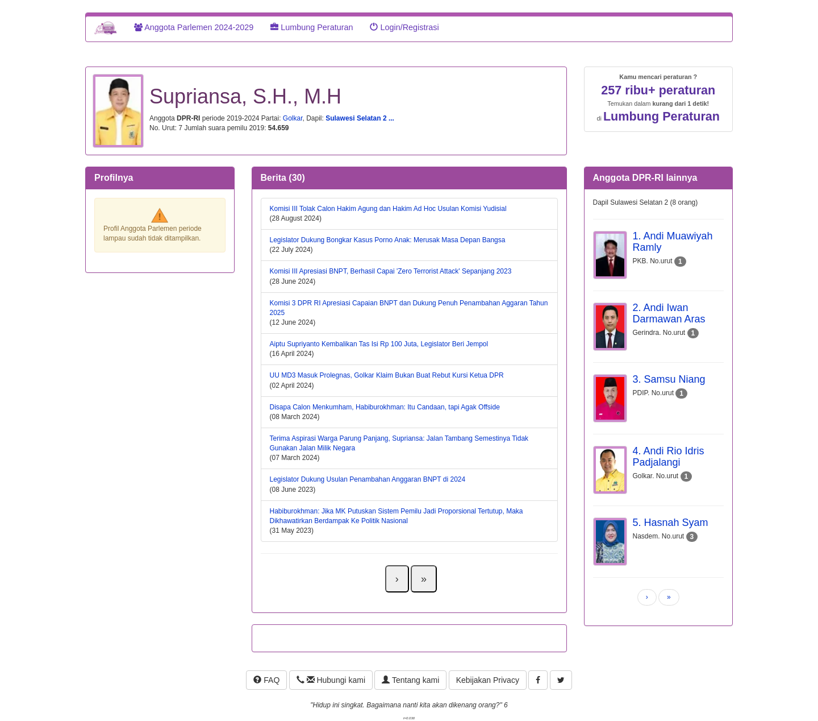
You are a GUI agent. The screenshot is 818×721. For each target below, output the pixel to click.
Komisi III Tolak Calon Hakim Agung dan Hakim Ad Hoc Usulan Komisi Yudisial (388, 209)
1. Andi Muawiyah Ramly (673, 241)
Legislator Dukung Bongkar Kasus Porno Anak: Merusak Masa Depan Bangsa (388, 240)
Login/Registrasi (404, 27)
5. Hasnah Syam (670, 522)
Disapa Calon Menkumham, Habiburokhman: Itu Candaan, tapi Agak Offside (385, 407)
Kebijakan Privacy (487, 680)
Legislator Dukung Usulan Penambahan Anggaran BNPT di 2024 (368, 479)
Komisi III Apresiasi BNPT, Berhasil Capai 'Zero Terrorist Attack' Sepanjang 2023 (391, 271)
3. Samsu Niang (669, 379)
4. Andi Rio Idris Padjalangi (668, 456)
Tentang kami (410, 680)
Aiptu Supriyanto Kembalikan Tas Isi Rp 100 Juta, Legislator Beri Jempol (379, 344)
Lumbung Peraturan (311, 27)
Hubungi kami (331, 680)
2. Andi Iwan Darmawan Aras (669, 313)
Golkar (293, 118)
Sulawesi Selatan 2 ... (359, 118)
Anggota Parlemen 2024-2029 (193, 27)
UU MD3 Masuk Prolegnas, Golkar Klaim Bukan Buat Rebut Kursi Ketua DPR (387, 375)
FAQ (266, 680)
